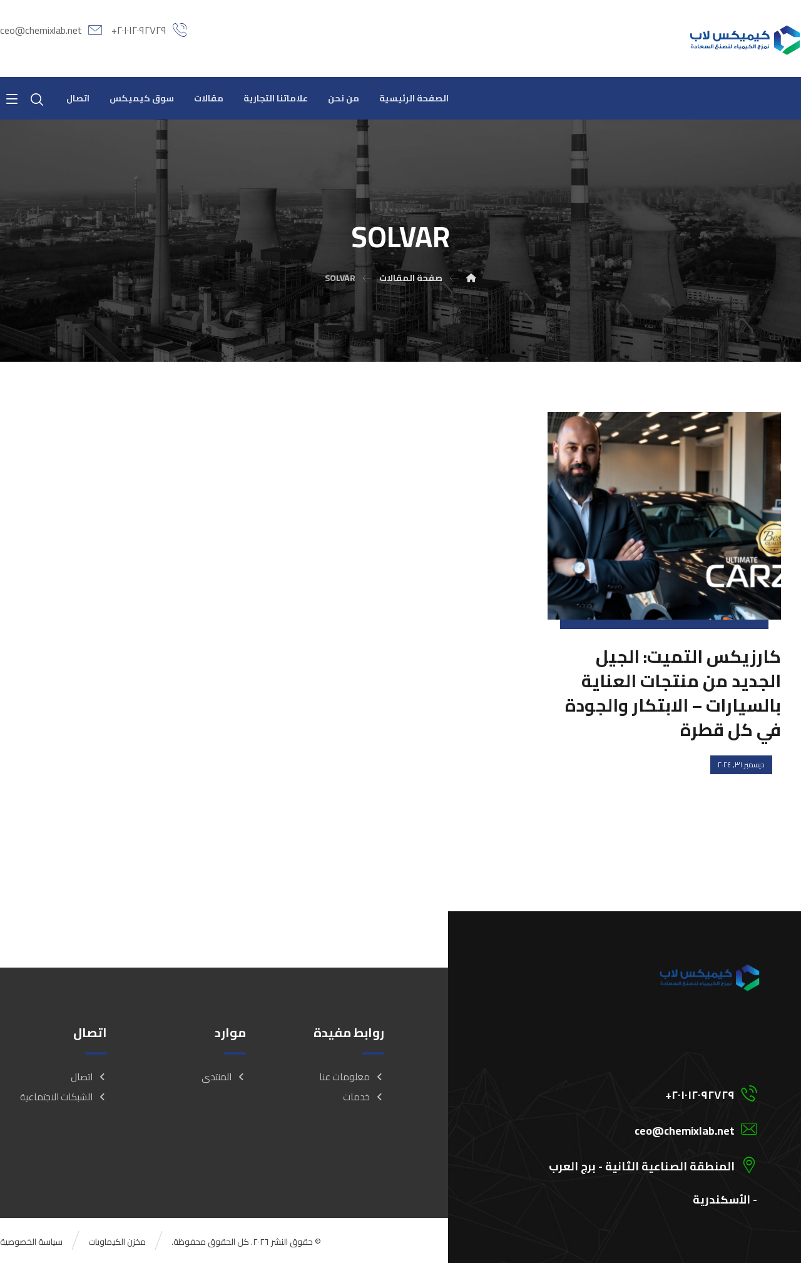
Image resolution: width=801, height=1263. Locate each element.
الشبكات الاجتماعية (63, 1097)
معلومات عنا (351, 1077)
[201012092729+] (634, 1092)
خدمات (363, 1097)
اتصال (89, 1077)
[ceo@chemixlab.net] (634, 1128)
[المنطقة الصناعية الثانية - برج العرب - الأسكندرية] (634, 1164)
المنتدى (224, 1077)
